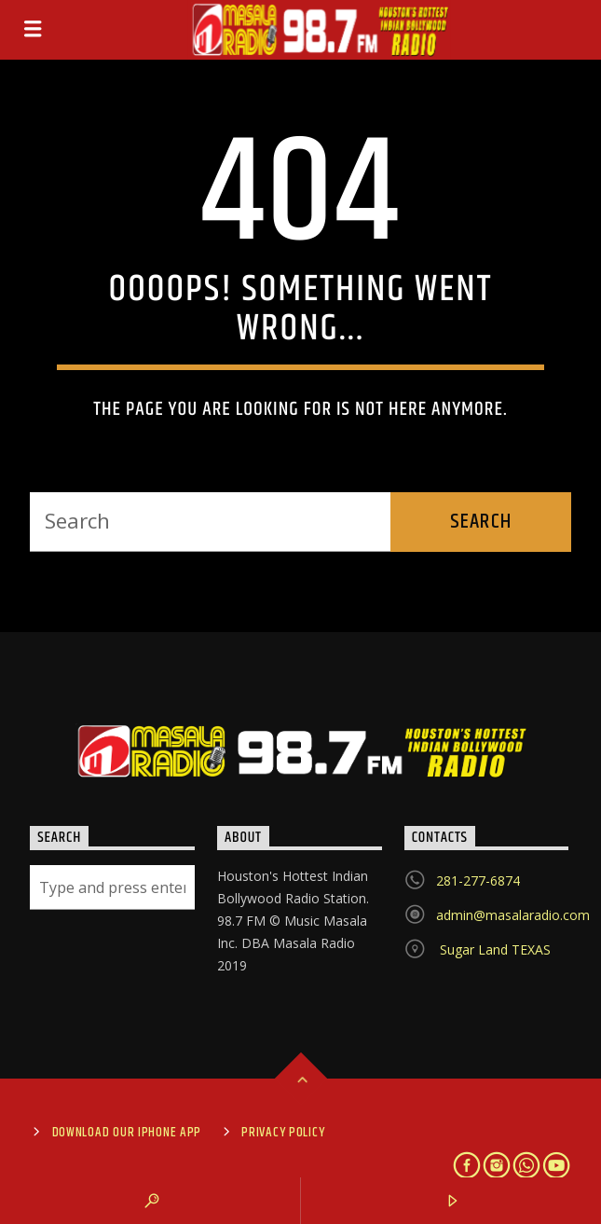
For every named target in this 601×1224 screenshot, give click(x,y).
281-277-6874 (478, 880)
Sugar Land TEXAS (493, 949)
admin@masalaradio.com (513, 915)
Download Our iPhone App (127, 1132)
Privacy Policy (282, 1132)
